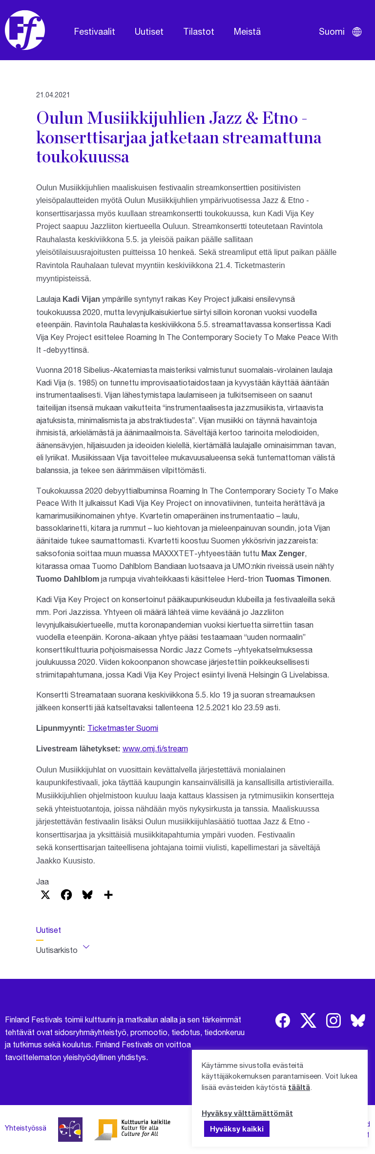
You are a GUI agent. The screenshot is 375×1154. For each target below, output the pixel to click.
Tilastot (198, 31)
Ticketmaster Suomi (122, 727)
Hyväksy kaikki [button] (237, 1128)
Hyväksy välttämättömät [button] (247, 1113)
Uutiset (149, 31)
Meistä (247, 31)
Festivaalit (94, 31)
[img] (282, 1020)
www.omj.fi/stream (155, 748)
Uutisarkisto (57, 949)
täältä (299, 1087)
